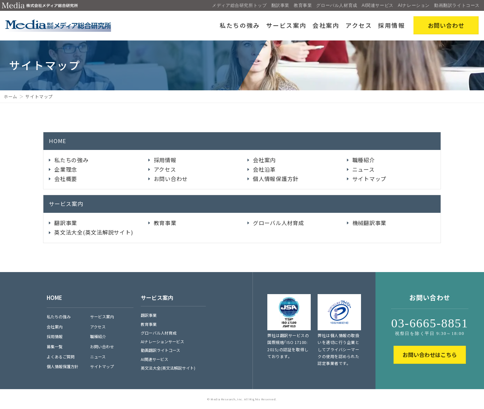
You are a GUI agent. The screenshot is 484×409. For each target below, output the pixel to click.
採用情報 (391, 25)
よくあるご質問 (61, 357)
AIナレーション (414, 5)
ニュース (363, 169)
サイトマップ (369, 178)
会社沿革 (264, 169)
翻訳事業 (280, 5)
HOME (57, 141)
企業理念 (65, 169)
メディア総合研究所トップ (239, 5)
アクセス (358, 25)
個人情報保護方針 (275, 178)
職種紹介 (363, 160)
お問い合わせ (171, 178)
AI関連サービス (378, 5)
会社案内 (326, 25)
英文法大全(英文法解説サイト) (93, 232)
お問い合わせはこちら (430, 354)
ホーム (10, 96)
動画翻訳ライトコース (457, 5)
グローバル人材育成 (336, 5)
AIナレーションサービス (162, 341)
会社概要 (65, 178)
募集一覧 (55, 346)
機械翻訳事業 (369, 223)
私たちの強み (240, 25)
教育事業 (303, 5)
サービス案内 (286, 25)
